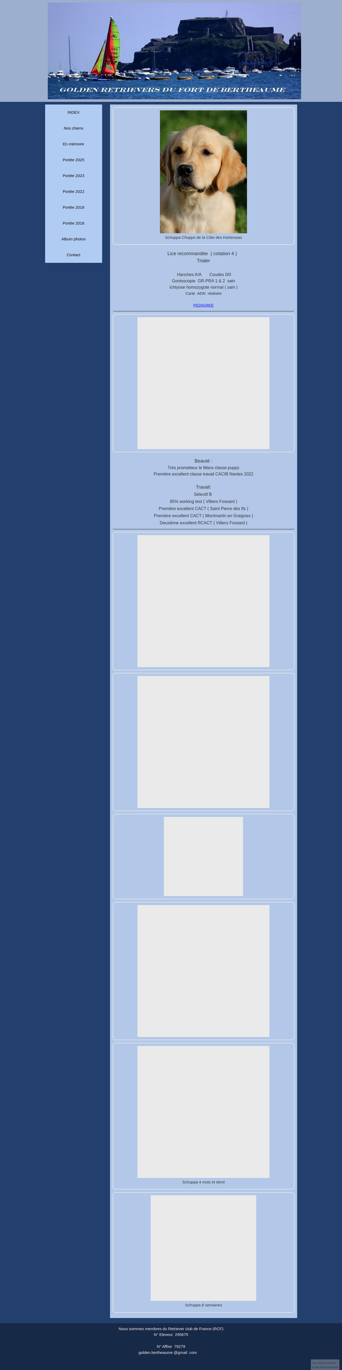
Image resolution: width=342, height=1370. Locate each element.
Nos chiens (73, 128)
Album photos (73, 239)
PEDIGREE (203, 305)
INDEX (74, 112)
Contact (73, 255)
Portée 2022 (73, 191)
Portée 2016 (73, 223)
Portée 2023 (73, 175)
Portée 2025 (73, 160)
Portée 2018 (73, 207)
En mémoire (73, 144)
